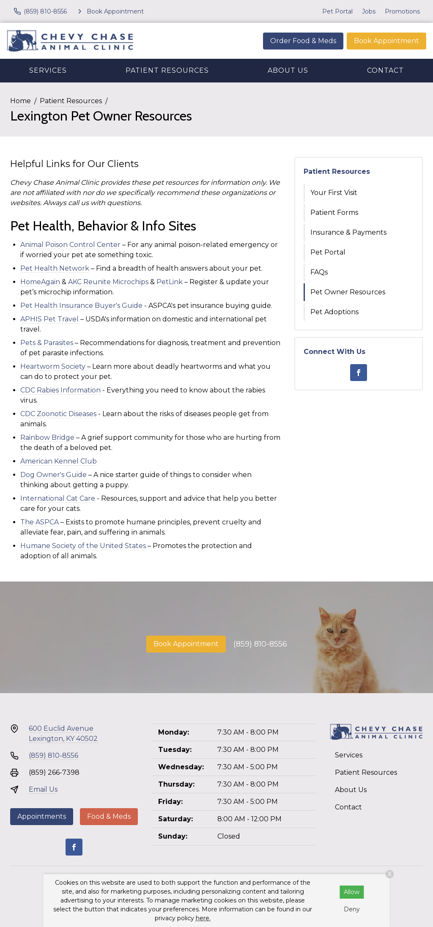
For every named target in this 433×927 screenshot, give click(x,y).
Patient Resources (167, 70)
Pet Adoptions (334, 312)
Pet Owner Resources (347, 292)
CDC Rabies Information (60, 390)
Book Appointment (386, 41)
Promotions (402, 11)
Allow (351, 892)
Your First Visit (333, 193)
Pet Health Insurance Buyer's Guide (81, 306)
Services (48, 70)
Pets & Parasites (47, 343)
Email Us (43, 789)
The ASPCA (39, 522)
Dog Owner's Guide (53, 475)
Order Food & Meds (303, 41)
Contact (385, 70)
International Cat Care (57, 498)
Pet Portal (337, 11)
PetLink (169, 282)
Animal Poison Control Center (70, 245)
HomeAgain (40, 282)
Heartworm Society (52, 366)
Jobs (368, 11)
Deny (352, 909)
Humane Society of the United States (83, 546)
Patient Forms (334, 212)
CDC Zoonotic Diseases (58, 414)
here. (203, 918)
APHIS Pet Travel (49, 319)
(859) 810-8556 (260, 644)
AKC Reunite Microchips (108, 282)
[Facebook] (358, 372)
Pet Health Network (54, 268)
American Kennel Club (58, 461)
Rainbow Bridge (47, 437)
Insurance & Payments (348, 232)
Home (20, 101)
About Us (288, 70)
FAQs (319, 272)
